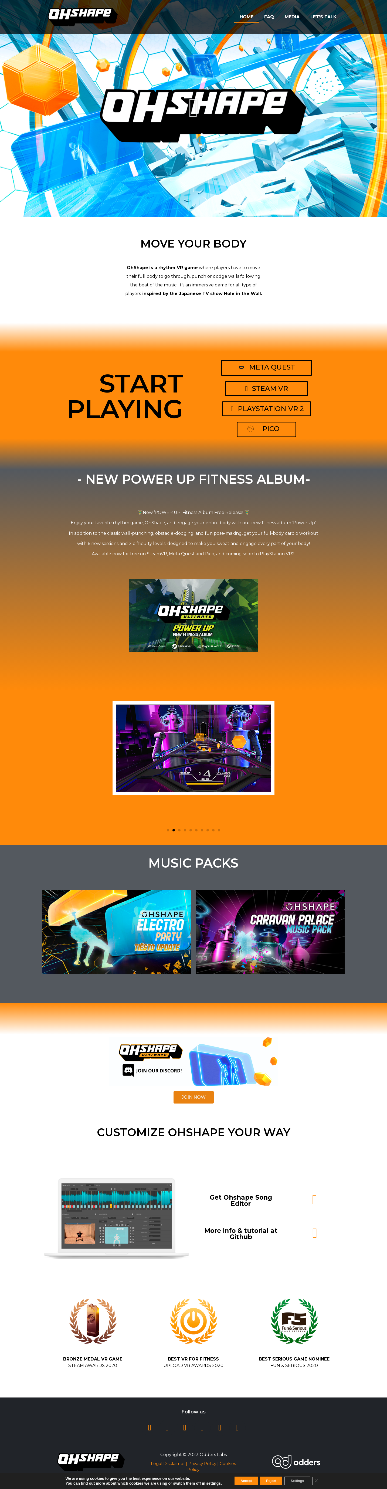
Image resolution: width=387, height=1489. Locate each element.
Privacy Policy (202, 1463)
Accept (240, 1480)
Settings (301, 1480)
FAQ (269, 16)
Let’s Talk (323, 16)
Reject (270, 1480)
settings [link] (205, 1483)
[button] (194, 108)
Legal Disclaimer (168, 1463)
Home (246, 16)
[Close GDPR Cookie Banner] (324, 1480)
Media (292, 16)
